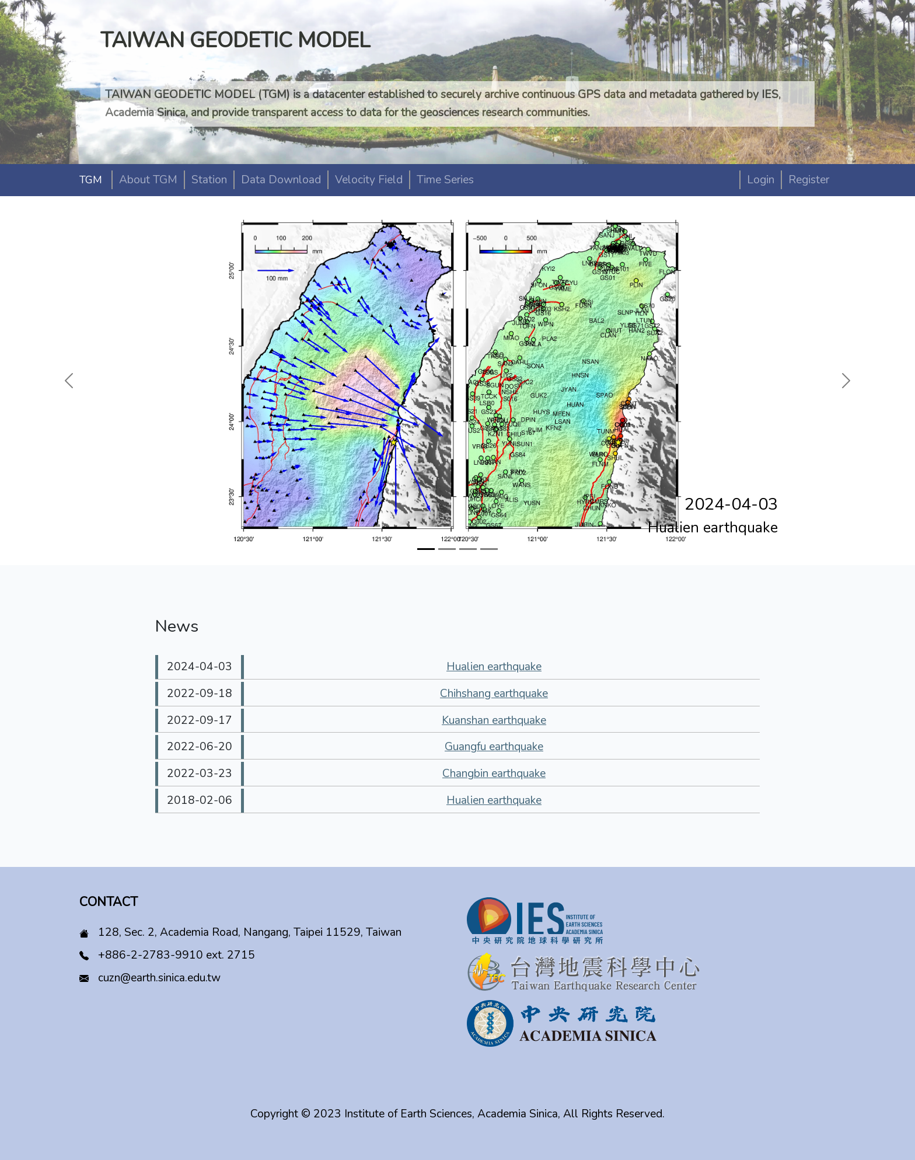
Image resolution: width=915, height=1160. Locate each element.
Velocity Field (369, 179)
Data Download (281, 179)
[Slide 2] (447, 549)
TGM (90, 180)
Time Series (445, 179)
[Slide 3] (468, 549)
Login (760, 179)
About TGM (148, 179)
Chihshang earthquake (494, 693)
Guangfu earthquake (494, 746)
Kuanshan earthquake (494, 720)
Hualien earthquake (494, 666)
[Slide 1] (426, 549)
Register (808, 179)
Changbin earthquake (494, 773)
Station (209, 179)
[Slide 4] (489, 549)
